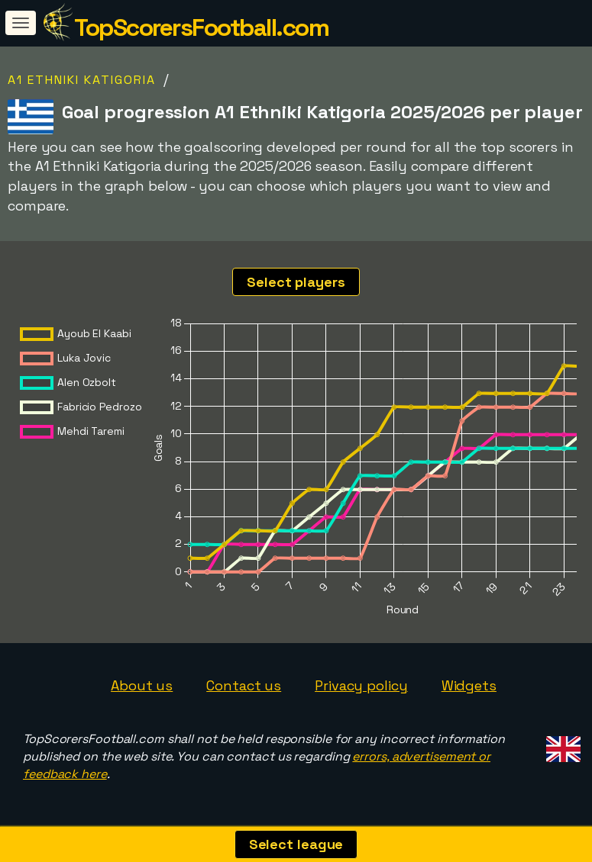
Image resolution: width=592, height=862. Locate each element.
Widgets (469, 685)
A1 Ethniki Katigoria (82, 80)
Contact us (243, 685)
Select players (296, 282)
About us (142, 685)
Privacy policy (361, 685)
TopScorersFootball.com (201, 27)
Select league (296, 844)
